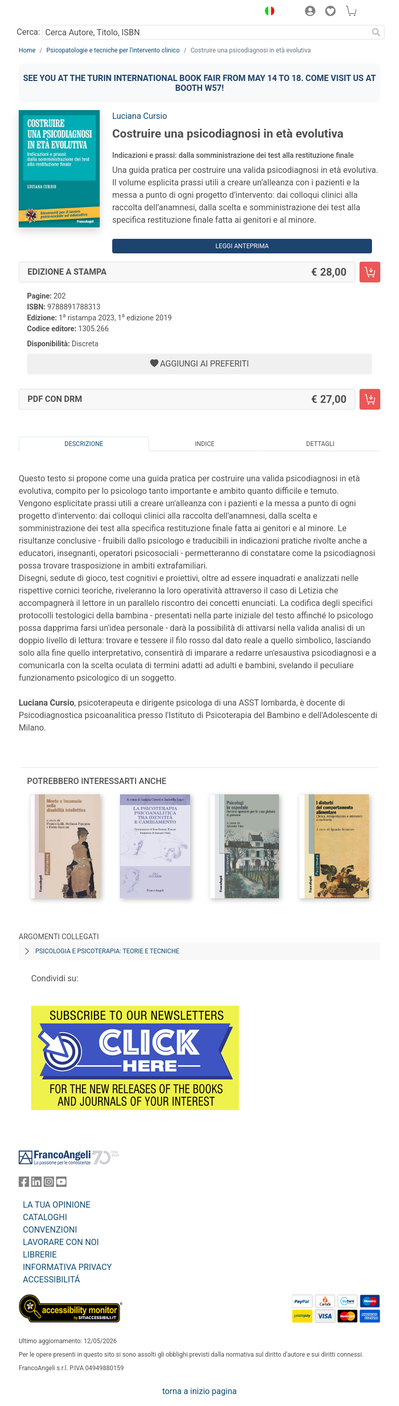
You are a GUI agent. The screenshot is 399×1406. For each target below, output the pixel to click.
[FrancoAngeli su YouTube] (61, 1184)
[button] (267, 12)
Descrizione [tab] (83, 444)
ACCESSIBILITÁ (51, 1280)
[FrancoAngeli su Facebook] (24, 1184)
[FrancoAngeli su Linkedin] (36, 1184)
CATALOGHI (45, 1217)
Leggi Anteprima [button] (242, 246)
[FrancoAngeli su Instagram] (49, 1184)
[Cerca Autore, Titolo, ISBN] (205, 32)
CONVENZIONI (50, 1230)
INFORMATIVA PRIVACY (67, 1267)
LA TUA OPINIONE (56, 1205)
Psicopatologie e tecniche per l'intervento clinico (112, 50)
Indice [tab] (205, 444)
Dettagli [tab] (320, 444)
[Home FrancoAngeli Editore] (54, 12)
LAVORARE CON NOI (61, 1242)
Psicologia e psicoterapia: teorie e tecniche (107, 951)
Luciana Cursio (139, 116)
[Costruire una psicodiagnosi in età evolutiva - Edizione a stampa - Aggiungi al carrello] (370, 272)
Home (27, 50)
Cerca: (28, 32)
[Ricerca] (376, 32)
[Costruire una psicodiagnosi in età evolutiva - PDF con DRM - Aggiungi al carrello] (370, 399)
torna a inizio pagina (199, 1391)
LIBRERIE (40, 1255)
